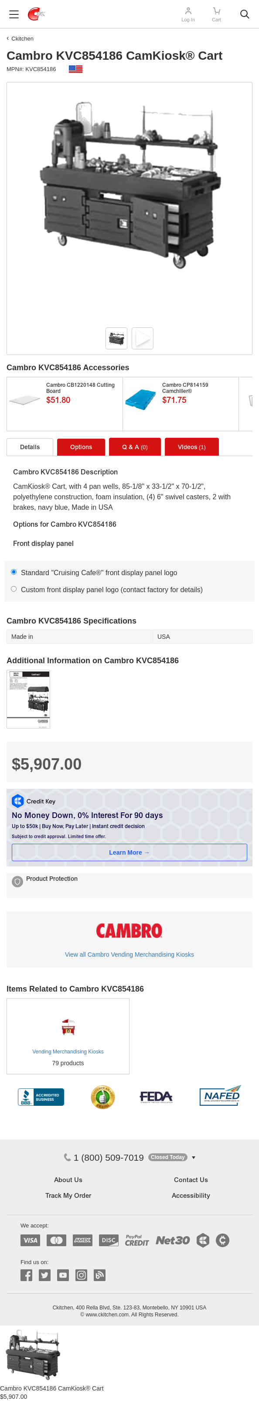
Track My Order (68, 1196)
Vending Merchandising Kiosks (67, 1052)
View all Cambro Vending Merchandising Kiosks (129, 954)
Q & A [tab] (135, 447)
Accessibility (191, 1196)
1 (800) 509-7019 (104, 1157)
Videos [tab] (192, 447)
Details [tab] (30, 448)
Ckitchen (22, 38)
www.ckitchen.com (107, 1315)
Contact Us (191, 1180)
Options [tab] (81, 448)
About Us (68, 1180)
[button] (171, 1157)
